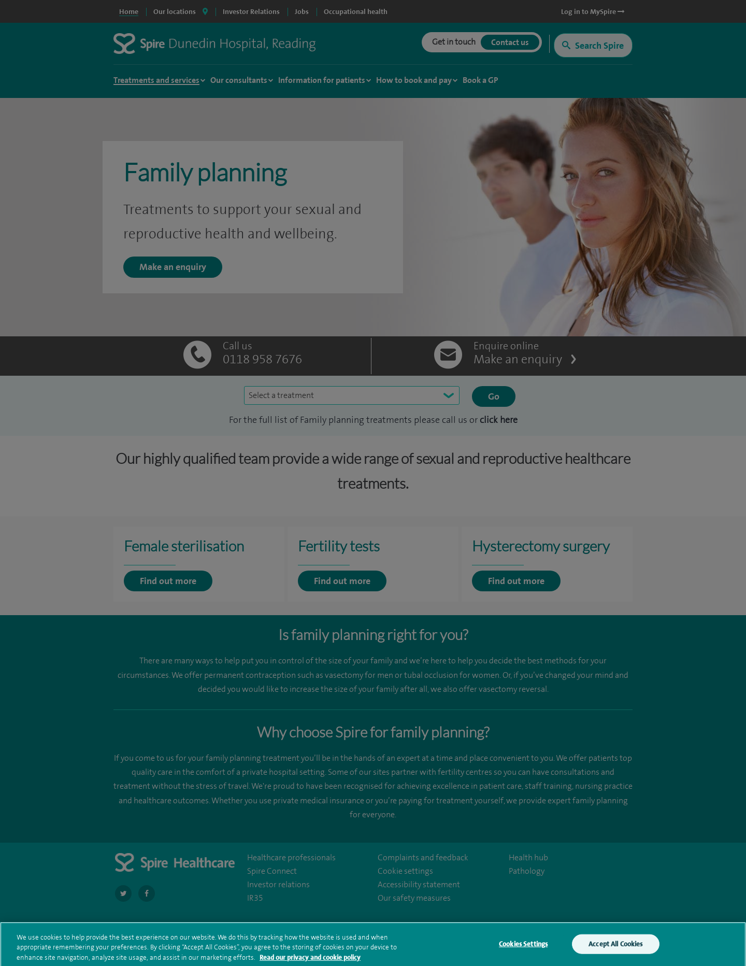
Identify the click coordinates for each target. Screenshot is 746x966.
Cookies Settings (523, 949)
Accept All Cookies (615, 949)
